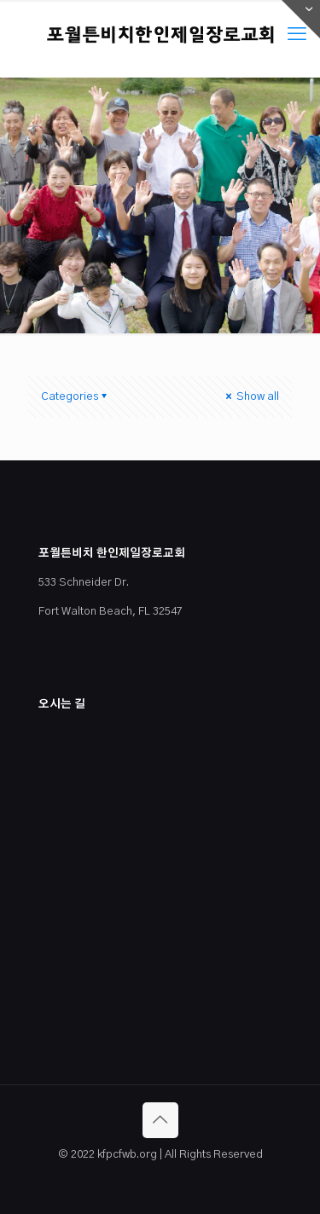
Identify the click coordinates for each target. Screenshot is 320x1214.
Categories (75, 396)
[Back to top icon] (160, 1120)
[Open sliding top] (301, 19)
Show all (251, 396)
